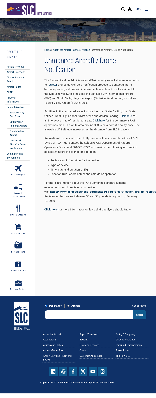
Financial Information (13, 99)
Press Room (122, 350)
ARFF (9, 92)
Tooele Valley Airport (17, 133)
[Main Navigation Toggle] (147, 9)
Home (47, 49)
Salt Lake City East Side (17, 114)
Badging (84, 339)
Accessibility (49, 339)
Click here (126, 116)
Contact (84, 350)
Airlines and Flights (53, 345)
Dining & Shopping (125, 334)
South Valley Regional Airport (18, 123)
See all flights (139, 305)
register (52, 84)
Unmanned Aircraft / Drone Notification (18, 144)
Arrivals (73, 305)
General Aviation (81, 49)
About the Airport (62, 49)
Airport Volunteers (89, 334)
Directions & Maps (125, 339)
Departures (53, 305)
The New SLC (123, 355)
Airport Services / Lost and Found (57, 357)
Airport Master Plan (53, 350)
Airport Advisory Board (15, 79)
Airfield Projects (15, 66)
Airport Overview (16, 72)
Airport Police (14, 86)
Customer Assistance (91, 355)
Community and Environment (15, 155)
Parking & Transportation (129, 345)
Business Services (89, 345)
